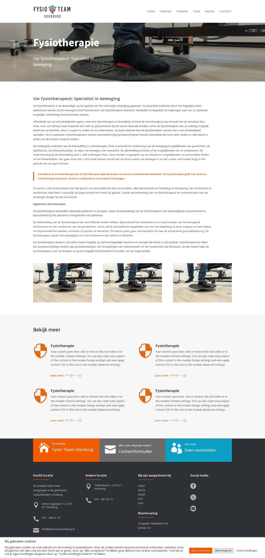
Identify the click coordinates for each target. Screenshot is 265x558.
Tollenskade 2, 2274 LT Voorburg (108, 486)
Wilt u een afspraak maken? (135, 445)
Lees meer (57, 375)
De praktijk (58, 443)
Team (196, 11)
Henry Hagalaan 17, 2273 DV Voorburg (57, 505)
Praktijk (165, 11)
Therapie (182, 11)
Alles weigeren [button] (223, 550)
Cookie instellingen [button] (246, 550)
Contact (226, 11)
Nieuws (210, 11)
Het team (190, 444)
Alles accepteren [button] (200, 550)
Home (151, 11)
